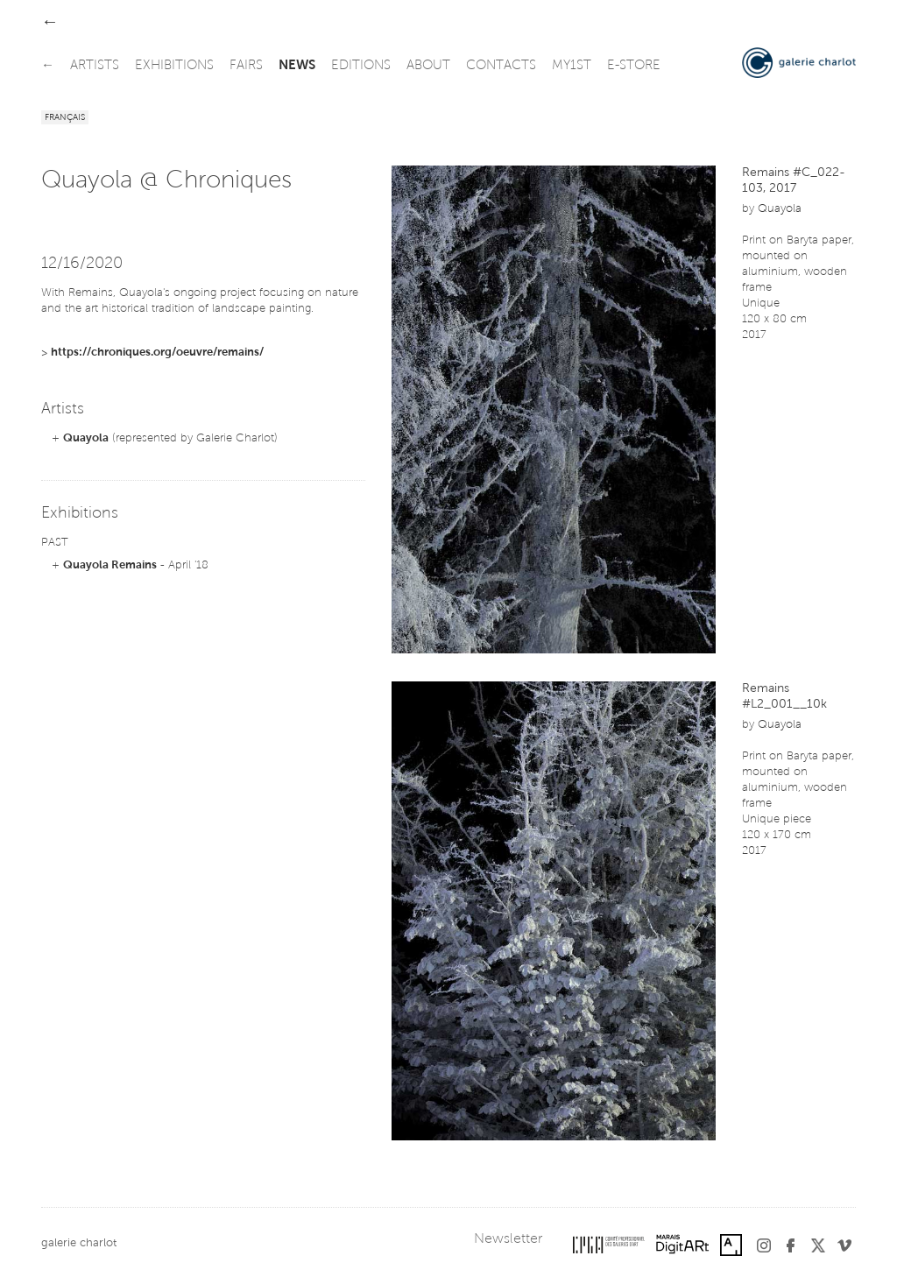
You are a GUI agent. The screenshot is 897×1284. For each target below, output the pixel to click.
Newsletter (508, 1239)
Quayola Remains (110, 565)
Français (65, 118)
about (428, 66)
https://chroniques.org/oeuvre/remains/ (157, 352)
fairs (246, 66)
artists (94, 66)
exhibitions (174, 66)
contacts (501, 66)
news (297, 66)
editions (361, 66)
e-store (633, 66)
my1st (571, 66)
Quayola (86, 438)
